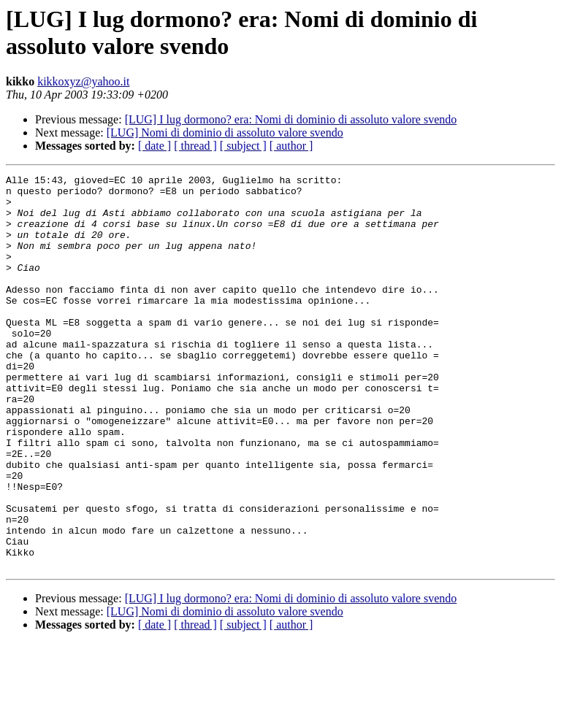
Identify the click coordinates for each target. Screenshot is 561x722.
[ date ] (154, 145)
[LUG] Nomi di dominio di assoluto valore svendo (225, 132)
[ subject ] (243, 145)
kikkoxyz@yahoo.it (83, 81)
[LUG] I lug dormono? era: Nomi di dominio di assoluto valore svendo (291, 119)
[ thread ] (195, 145)
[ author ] (291, 145)
